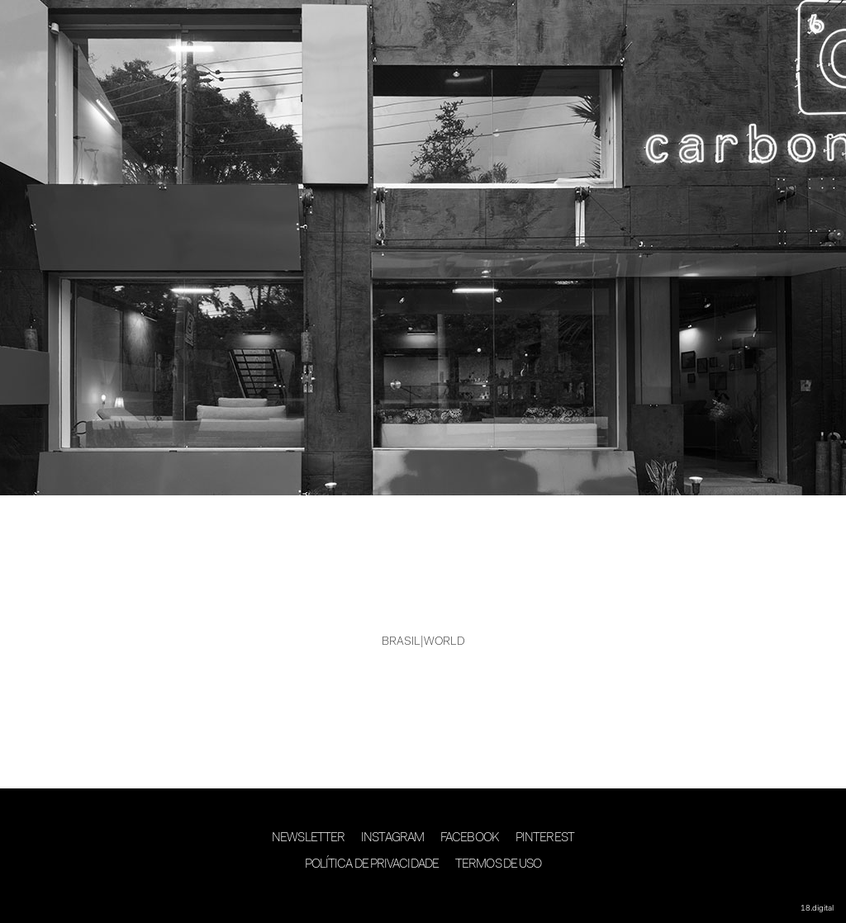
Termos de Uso (498, 865)
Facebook (469, 838)
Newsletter (308, 838)
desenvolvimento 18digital (423, 896)
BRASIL (401, 642)
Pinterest (545, 838)
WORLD (444, 642)
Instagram (392, 838)
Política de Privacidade (372, 865)
